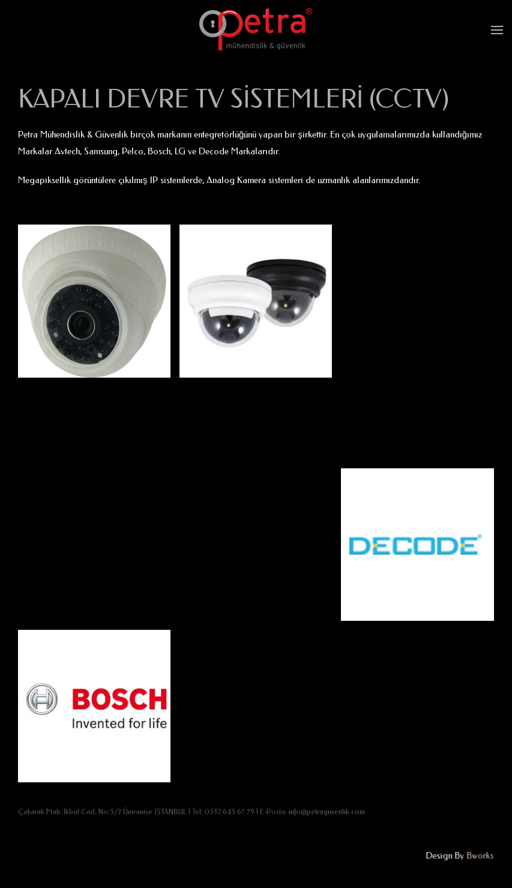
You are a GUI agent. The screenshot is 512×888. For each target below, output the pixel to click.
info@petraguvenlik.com (327, 812)
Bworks (479, 855)
